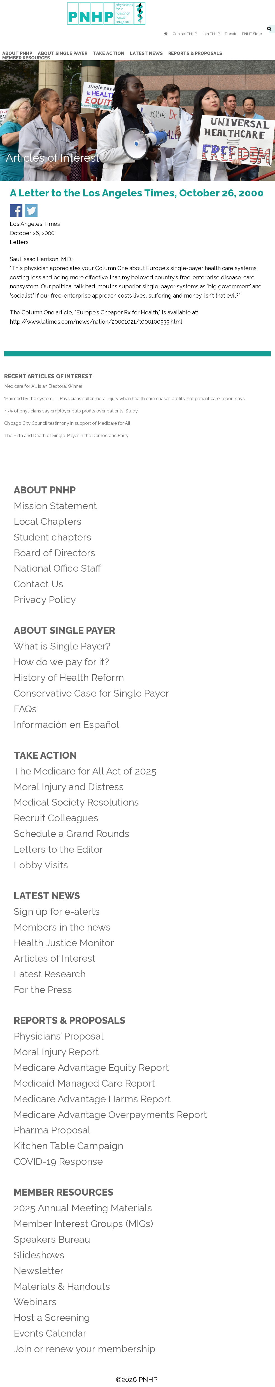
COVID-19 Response (58, 1161)
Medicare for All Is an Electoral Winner (43, 386)
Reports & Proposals (69, 1020)
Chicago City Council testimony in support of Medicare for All (67, 423)
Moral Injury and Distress (69, 786)
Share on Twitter (31, 210)
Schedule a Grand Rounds (71, 833)
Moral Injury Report (56, 1051)
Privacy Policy (45, 599)
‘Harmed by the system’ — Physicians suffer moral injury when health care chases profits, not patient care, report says (124, 398)
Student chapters (52, 537)
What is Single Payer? (62, 646)
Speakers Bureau (52, 1239)
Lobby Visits (41, 865)
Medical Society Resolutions (76, 802)
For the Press (43, 989)
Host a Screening (52, 1317)
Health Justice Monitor (64, 942)
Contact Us (38, 584)
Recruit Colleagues (56, 818)
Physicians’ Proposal (59, 1036)
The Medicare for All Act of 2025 (85, 771)
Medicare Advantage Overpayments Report (110, 1114)
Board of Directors (54, 552)
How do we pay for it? (61, 661)
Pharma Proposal (52, 1130)
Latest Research (50, 974)
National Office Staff (57, 568)
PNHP (137, 13)
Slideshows (39, 1255)
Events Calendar (50, 1333)
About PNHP (45, 490)
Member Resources (63, 1192)
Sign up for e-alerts (57, 911)
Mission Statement (55, 505)
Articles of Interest (54, 958)
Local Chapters (47, 521)
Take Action (45, 755)
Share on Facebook (16, 210)
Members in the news (62, 927)
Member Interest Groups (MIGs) (83, 1223)
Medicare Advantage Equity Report (91, 1067)
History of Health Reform (69, 677)
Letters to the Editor (58, 849)
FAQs (25, 709)
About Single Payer (64, 630)
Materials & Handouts (62, 1286)
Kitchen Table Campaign (68, 1145)
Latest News (47, 895)
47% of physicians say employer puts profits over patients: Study (71, 411)
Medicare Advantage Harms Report (92, 1099)
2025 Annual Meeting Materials (83, 1208)
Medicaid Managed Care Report (84, 1083)
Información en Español (66, 724)
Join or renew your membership (84, 1348)
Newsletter (39, 1270)
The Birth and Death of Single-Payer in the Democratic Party (66, 435)
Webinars (35, 1301)
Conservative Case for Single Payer (91, 693)
